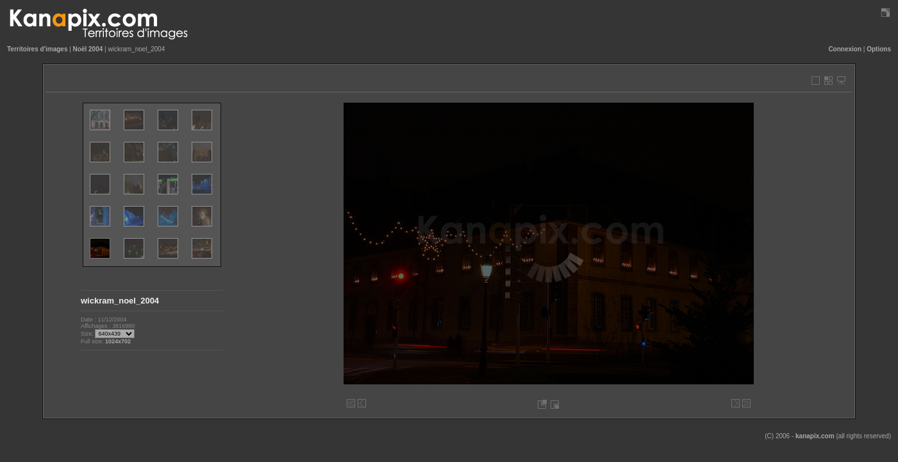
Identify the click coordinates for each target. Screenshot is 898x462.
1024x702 (118, 341)
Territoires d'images (37, 49)
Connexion (844, 49)
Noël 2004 (88, 49)
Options (879, 49)
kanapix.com (815, 436)
